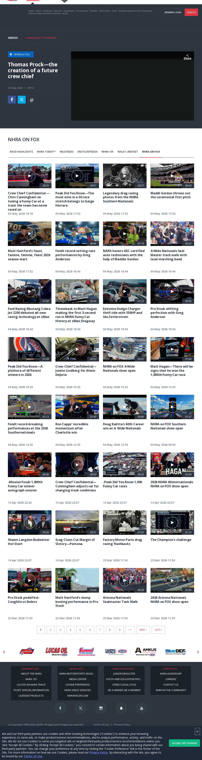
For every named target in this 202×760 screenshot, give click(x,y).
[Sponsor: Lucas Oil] (56, 652)
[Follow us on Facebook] (60, 708)
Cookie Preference (77, 684)
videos (193, 7)
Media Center (77, 679)
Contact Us (171, 684)
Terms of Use (33, 756)
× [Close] (197, 731)
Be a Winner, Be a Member (124, 690)
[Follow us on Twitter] (81, 708)
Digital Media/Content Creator (44, 25)
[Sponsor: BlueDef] (176, 652)
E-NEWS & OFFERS (176, 7)
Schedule (47, 22)
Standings (69, 22)
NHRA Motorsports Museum (78, 673)
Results (58, 22)
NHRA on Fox (151, 151)
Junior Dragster (124, 673)
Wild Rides (67, 151)
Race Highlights (21, 151)
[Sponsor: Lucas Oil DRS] (27, 652)
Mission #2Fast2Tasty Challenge (135, 22)
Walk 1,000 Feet (128, 151)
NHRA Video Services (78, 690)
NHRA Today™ (46, 151)
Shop (114, 22)
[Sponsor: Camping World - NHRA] (116, 652)
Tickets (191, 23)
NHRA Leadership (171, 673)
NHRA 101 (108, 151)
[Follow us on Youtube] (142, 708)
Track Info (104, 22)
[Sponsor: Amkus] (146, 652)
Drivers (94, 22)
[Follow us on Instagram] (101, 708)
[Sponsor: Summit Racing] (86, 652)
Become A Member (141, 7)
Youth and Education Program (125, 679)
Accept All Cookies (184, 743)
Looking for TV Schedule (41, 37)
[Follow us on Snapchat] (121, 708)
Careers (171, 679)
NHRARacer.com (77, 695)
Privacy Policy (99, 752)
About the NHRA (31, 673)
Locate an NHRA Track (31, 684)
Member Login (173, 23)
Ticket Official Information (31, 690)
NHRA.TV (159, 7)
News (31, 22)
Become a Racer (119, 7)
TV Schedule (82, 22)
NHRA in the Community (171, 690)
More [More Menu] (65, 25)
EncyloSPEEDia (88, 151)
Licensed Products (31, 695)
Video (38, 22)
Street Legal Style (124, 684)
